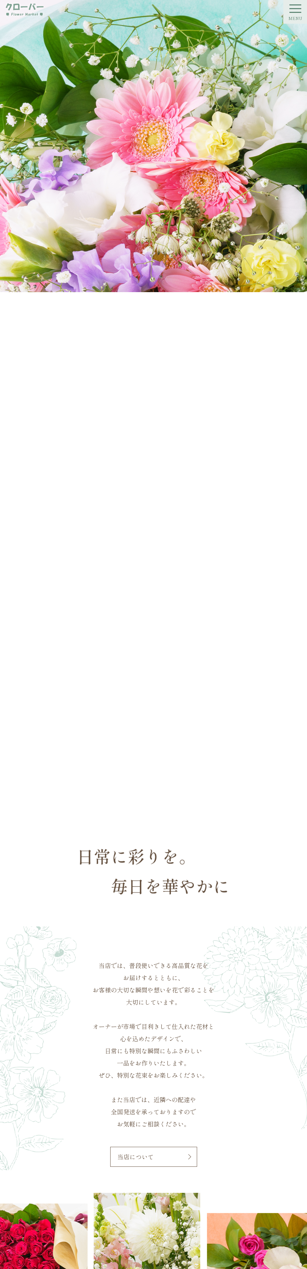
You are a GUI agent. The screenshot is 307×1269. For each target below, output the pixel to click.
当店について (135, 1156)
